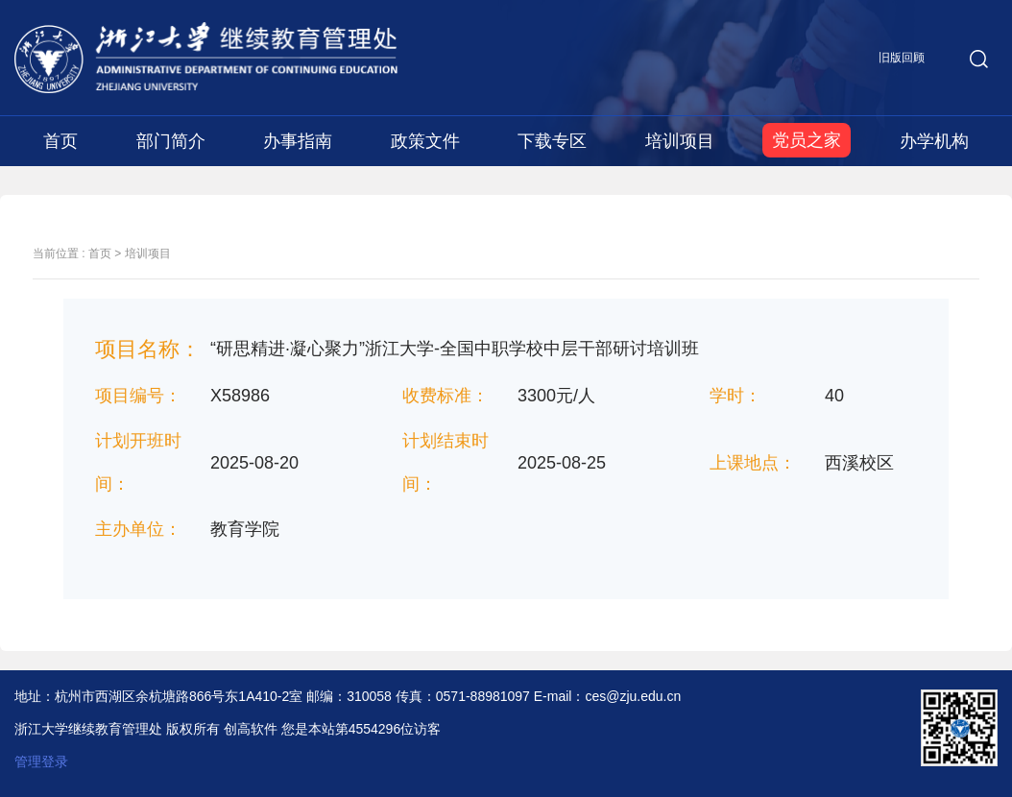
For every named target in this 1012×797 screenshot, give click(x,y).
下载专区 (552, 141)
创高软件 (250, 729)
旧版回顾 (902, 57)
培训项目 (679, 141)
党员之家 (806, 140)
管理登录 (41, 761)
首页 (60, 141)
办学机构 (934, 141)
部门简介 (170, 141)
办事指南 (297, 141)
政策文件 (425, 141)
